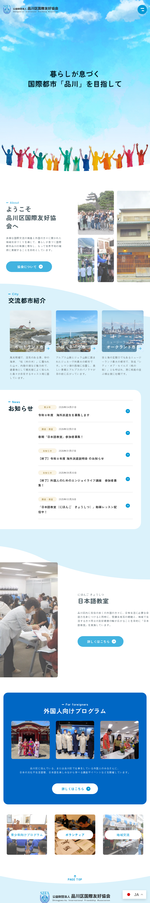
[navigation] (142, 9)
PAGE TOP (75, 879)
